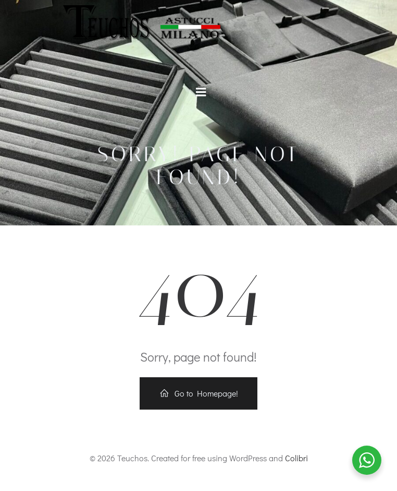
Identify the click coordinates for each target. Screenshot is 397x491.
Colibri (296, 457)
